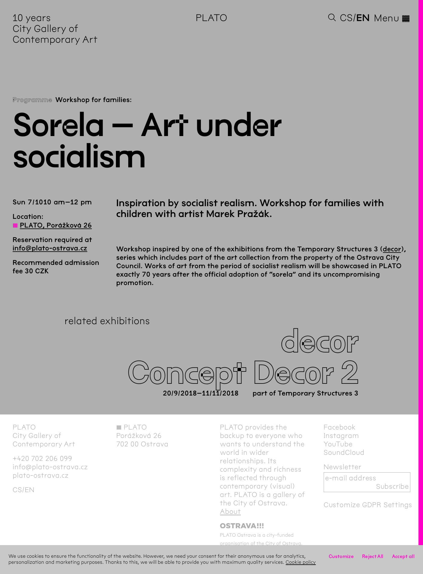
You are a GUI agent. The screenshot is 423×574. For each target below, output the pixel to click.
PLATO (211, 18)
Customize (341, 556)
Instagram (341, 435)
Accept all (403, 556)
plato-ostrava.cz (41, 475)
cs (346, 18)
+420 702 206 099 (42, 458)
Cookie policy (301, 562)
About (230, 511)
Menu (392, 18)
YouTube (338, 444)
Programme (32, 100)
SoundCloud (344, 452)
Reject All (373, 556)
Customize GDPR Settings (368, 505)
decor (392, 249)
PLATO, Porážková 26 (56, 225)
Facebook (340, 427)
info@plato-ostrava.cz (50, 248)
